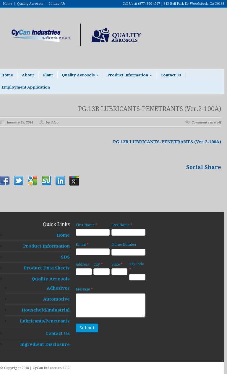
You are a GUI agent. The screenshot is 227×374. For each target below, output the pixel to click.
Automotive (56, 299)
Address (82, 264)
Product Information (129, 75)
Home (7, 3)
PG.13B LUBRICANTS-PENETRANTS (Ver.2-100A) (149, 109)
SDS (65, 257)
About (28, 75)
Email (82, 244)
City (98, 264)
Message (84, 289)
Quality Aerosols (30, 3)
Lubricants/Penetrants (45, 321)
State (117, 264)
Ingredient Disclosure (45, 344)
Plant (48, 75)
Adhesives (58, 288)
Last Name (121, 225)
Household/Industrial (46, 310)
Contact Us (57, 3)
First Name (86, 225)
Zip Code (136, 267)
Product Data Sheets (47, 268)
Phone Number (124, 245)
